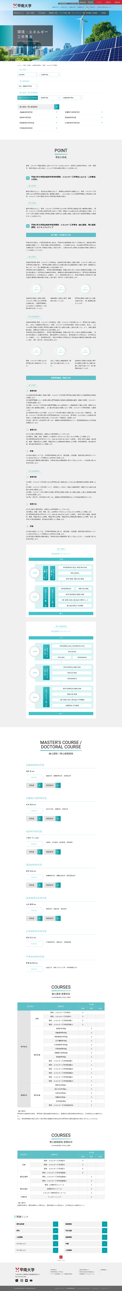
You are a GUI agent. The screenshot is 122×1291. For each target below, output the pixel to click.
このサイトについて (60, 1288)
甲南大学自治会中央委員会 (86, 1271)
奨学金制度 (20, 1224)
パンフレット (21, 1244)
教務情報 (69, 1224)
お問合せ (108, 2)
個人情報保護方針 (70, 1288)
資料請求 (117, 2)
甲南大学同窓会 (83, 1269)
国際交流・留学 (53, 13)
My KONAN (63, 3)
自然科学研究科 (36, 65)
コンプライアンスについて (83, 1288)
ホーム (19, 65)
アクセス (99, 2)
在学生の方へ (64, 7)
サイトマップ (104, 1288)
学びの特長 (42, 13)
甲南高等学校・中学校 (56, 1271)
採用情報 (103, 1269)
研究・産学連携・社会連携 (90, 13)
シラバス (73, 3)
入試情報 (103, 13)
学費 (67, 1244)
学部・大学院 (30, 13)
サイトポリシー (96, 1288)
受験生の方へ (55, 7)
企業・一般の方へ (91, 7)
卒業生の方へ (72, 7)
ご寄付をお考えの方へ (103, 7)
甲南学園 (53, 1269)
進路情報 (69, 1237)
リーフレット (21, 1250)
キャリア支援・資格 (65, 13)
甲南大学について (19, 13)
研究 (18, 1230)
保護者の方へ (81, 7)
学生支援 (69, 1230)
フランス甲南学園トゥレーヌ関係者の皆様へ (62, 1274)
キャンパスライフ (76, 13)
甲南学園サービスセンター (86, 1274)
